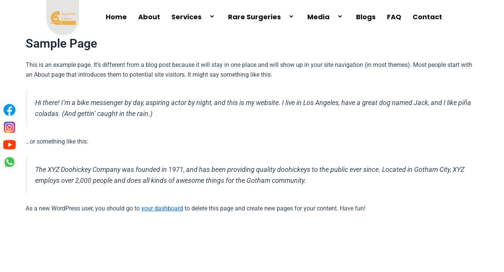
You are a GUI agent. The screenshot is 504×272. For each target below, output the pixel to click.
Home (116, 17)
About (149, 17)
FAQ (394, 17)
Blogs (366, 17)
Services (194, 17)
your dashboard (162, 208)
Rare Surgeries (262, 17)
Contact (427, 17)
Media (326, 17)
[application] (204, 17)
